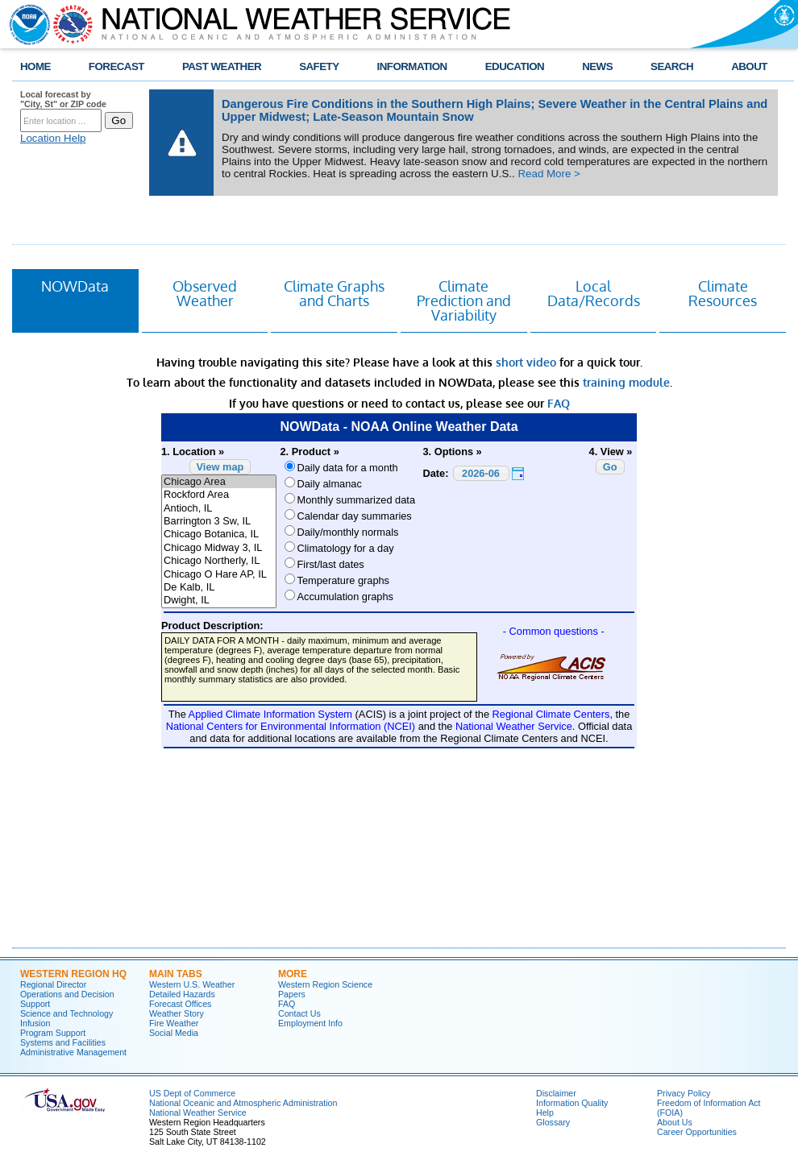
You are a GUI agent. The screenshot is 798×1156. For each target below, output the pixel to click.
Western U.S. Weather (192, 984)
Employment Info (310, 1023)
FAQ (558, 403)
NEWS (597, 66)
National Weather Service (198, 1112)
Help (545, 1112)
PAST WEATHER (221, 66)
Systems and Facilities (63, 1042)
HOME (35, 66)
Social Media (173, 1033)
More (292, 974)
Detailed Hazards (182, 994)
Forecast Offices (180, 1004)
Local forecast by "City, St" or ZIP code (63, 99)
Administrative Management (73, 1052)
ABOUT (749, 66)
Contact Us (299, 1013)
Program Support (52, 1033)
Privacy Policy (683, 1093)
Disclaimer (556, 1093)
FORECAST (116, 66)
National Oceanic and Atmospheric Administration (243, 1103)
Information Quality (572, 1103)
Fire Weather (173, 1023)
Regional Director (53, 984)
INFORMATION (412, 66)
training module (626, 382)
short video (526, 362)
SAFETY (319, 66)
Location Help (53, 138)
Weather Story (176, 1013)
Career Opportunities (697, 1132)
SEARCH (671, 66)
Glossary (553, 1122)
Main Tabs (175, 974)
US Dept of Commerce (192, 1093)
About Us (674, 1122)
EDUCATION (514, 66)
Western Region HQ (73, 974)
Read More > (548, 174)
